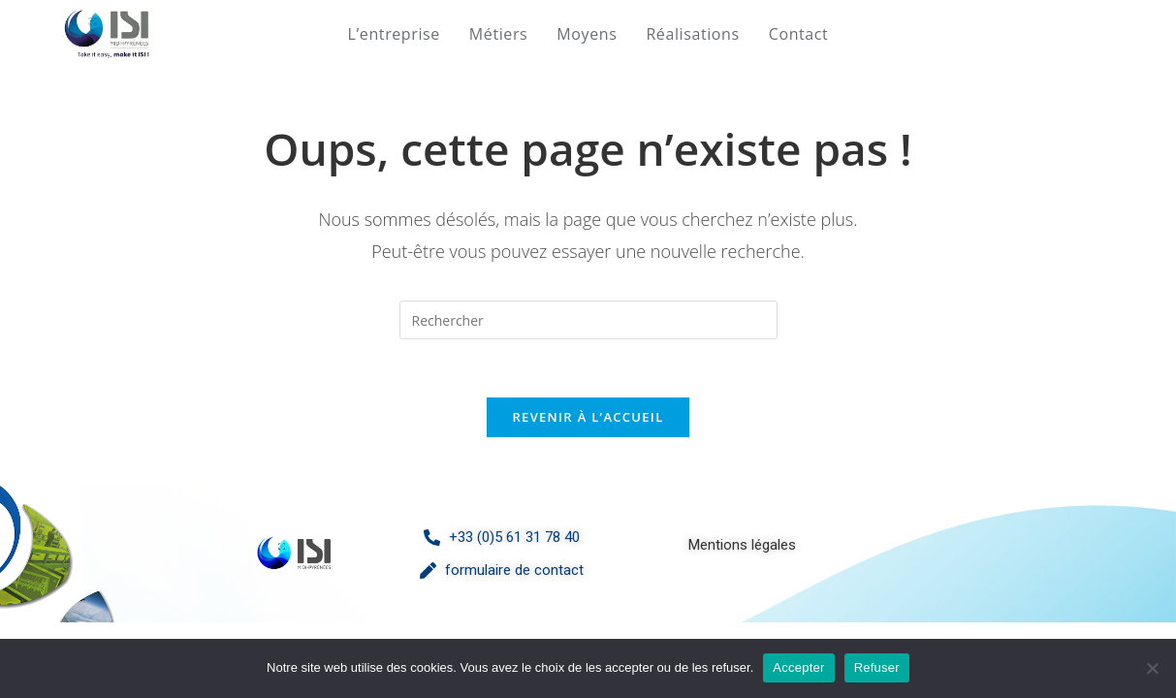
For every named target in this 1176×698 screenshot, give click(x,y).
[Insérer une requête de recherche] (588, 320)
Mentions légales (742, 545)
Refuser (877, 667)
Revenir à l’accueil (587, 417)
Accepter (798, 667)
